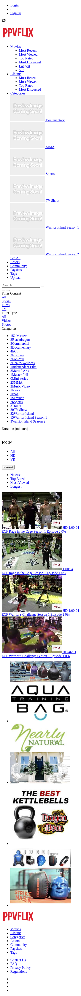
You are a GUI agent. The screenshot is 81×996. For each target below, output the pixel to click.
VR (21, 70)
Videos (6, 320)
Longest (24, 66)
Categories (17, 937)
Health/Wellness (22, 363)
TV (4, 309)
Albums (15, 933)
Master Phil (19, 374)
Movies (15, 929)
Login (14, 5)
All (4, 297)
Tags (13, 952)
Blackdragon (20, 339)
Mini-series (19, 378)
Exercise (17, 355)
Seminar (17, 398)
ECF (14, 351)
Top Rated (26, 58)
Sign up (15, 13)
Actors (15, 941)
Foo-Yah (17, 359)
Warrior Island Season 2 (27, 421)
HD (12, 455)
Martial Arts (19, 371)
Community (18, 944)
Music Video (20, 386)
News (15, 390)
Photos (6, 324)
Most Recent (28, 50)
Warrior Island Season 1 (28, 417)
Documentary (20, 347)
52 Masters (18, 336)
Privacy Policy (20, 967)
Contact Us (18, 960)
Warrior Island (22, 413)
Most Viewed (28, 54)
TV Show (18, 410)
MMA (16, 382)
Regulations (18, 971)
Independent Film (23, 367)
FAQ (13, 964)
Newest (15, 475)
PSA (14, 394)
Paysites (16, 948)
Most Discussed (30, 62)
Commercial (19, 343)
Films (6, 305)
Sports (6, 301)
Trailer (15, 406)
